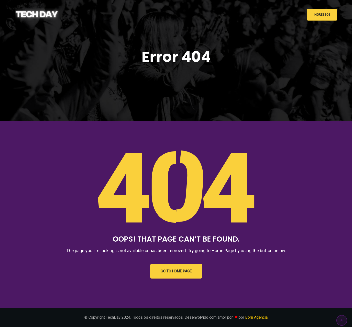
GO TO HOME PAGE (176, 271)
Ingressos (322, 14)
